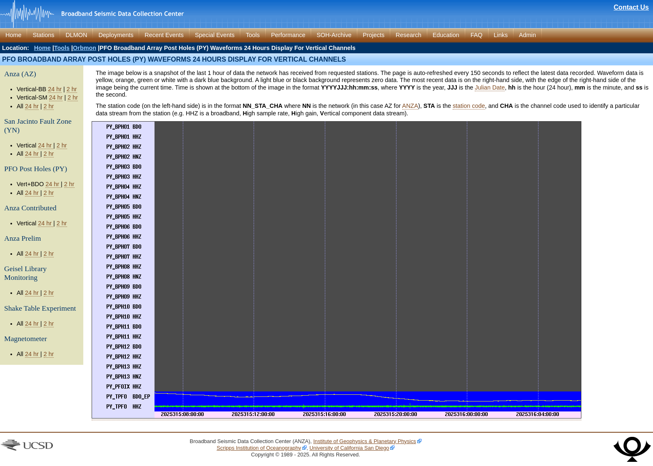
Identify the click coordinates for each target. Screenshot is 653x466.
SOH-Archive (334, 35)
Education (446, 35)
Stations (43, 35)
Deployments (115, 35)
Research (408, 35)
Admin (527, 35)
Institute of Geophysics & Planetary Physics (364, 441)
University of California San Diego (349, 448)
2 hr (72, 89)
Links (501, 35)
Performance (288, 35)
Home (13, 35)
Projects (373, 35)
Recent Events (164, 35)
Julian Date (490, 87)
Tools (253, 35)
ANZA (410, 105)
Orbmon (84, 48)
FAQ (477, 35)
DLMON (76, 35)
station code (469, 105)
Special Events (214, 35)
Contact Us (631, 7)
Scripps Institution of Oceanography (259, 448)
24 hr (55, 89)
